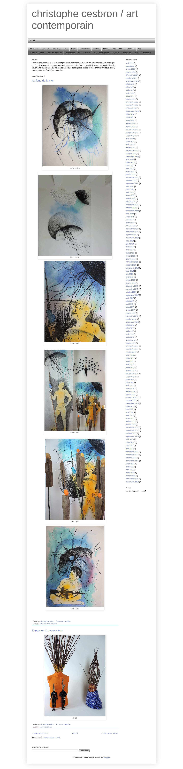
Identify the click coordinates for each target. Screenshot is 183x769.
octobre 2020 (131, 208)
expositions (117, 49)
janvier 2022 (130, 175)
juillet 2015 (130, 358)
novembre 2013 (132, 397)
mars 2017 (130, 307)
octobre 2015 (131, 352)
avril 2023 (130, 144)
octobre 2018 (131, 265)
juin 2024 (129, 117)
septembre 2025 (132, 81)
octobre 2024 (131, 108)
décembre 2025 (132, 75)
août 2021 (130, 187)
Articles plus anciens (109, 733)
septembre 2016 (132, 322)
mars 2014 (130, 388)
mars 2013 (130, 419)
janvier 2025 (130, 99)
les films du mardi (55, 53)
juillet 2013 (130, 407)
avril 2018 (130, 277)
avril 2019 (130, 250)
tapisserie (147, 53)
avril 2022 (130, 169)
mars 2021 (130, 196)
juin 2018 (129, 274)
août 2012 (130, 440)
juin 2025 (129, 87)
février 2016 (130, 340)
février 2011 (130, 476)
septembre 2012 (132, 437)
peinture (116, 53)
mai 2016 (129, 331)
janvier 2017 (130, 313)
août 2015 (130, 355)
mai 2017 (129, 304)
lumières (86, 53)
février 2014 (130, 391)
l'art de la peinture (37, 53)
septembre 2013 (132, 403)
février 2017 (130, 310)
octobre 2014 (131, 376)
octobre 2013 (131, 400)
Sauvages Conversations (47, 630)
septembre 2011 (132, 461)
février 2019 (130, 256)
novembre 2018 (132, 262)
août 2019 (130, 241)
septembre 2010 (132, 482)
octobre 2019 (131, 235)
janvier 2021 (130, 202)
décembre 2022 (132, 150)
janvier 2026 (130, 72)
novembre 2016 (132, 316)
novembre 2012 (132, 431)
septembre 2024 (132, 111)
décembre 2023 (132, 129)
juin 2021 (129, 190)
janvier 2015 (130, 370)
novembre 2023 (132, 132)
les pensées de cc (72, 53)
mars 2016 (130, 337)
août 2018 (130, 271)
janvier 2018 (130, 283)
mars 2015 (130, 367)
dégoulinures (84, 49)
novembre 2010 (132, 479)
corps (73, 49)
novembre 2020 (132, 205)
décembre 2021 (132, 178)
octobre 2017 (131, 292)
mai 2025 (129, 90)
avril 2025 (130, 93)
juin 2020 (129, 220)
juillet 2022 (130, 162)
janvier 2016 (130, 343)
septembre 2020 (132, 211)
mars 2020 (130, 223)
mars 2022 (130, 172)
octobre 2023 (131, 135)
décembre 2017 (132, 286)
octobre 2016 (131, 319)
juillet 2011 (130, 464)
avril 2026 (130, 63)
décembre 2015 (132, 346)
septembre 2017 (132, 295)
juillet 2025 (130, 84)
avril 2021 (130, 193)
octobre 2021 (131, 181)
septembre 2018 (132, 268)
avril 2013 (130, 415)
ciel (66, 49)
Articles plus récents (40, 733)
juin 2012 (129, 446)
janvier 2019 (130, 259)
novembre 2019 (132, 232)
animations (34, 49)
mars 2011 (130, 473)
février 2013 (130, 422)
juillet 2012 (130, 443)
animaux (45, 49)
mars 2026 (130, 66)
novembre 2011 (132, 455)
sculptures (127, 53)
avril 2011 (130, 470)
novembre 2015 (132, 349)
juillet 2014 (130, 379)
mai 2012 (129, 449)
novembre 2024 (132, 105)
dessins (96, 49)
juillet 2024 (130, 114)
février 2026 (130, 69)
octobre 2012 (131, 434)
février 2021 (130, 199)
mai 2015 (129, 361)
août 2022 (130, 159)
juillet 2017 (130, 301)
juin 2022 (129, 166)
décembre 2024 (132, 102)
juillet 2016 (130, 325)
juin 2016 (129, 328)
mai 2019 (129, 247)
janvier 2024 (130, 126)
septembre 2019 (132, 238)
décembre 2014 (132, 373)
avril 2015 (130, 364)
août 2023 (130, 138)
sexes (137, 53)
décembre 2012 (132, 428)
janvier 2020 (130, 226)
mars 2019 (130, 253)
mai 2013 (129, 412)
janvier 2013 (130, 424)
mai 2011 (129, 467)
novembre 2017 (132, 289)
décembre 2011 (132, 452)
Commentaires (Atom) (51, 738)
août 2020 (130, 214)
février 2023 (130, 147)
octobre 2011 (131, 458)
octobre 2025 (131, 78)
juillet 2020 (130, 217)
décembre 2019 (132, 229)
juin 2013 (129, 409)
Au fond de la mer (43, 80)
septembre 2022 (132, 157)
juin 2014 (129, 382)
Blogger (107, 757)
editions (106, 49)
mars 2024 (130, 120)
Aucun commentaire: (63, 621)
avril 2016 (130, 334)
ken (139, 49)
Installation (130, 49)
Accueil (32, 40)
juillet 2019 (130, 244)
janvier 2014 (130, 394)
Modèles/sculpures (101, 53)
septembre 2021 (132, 184)
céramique (57, 49)
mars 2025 (130, 96)
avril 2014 (130, 385)
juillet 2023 (130, 141)
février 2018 (130, 280)
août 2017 (130, 298)
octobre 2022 (131, 154)
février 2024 (130, 123)
